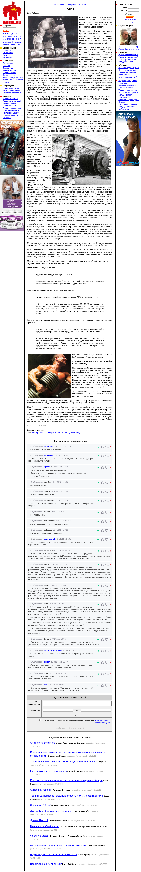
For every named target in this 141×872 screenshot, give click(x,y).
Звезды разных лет (11, 44)
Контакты (7, 117)
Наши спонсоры (10, 106)
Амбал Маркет (124, 109)
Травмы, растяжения (127, 90)
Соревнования (9, 73)
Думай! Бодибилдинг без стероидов (51, 812)
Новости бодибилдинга (128, 68)
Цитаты (121, 102)
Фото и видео (124, 75)
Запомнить (131, 14)
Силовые (82, 4)
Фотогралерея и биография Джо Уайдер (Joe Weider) (56, 432)
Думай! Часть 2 (39, 821)
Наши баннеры (9, 103)
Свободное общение (127, 104)
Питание (6, 65)
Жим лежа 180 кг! (40, 806)
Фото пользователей (127, 77)
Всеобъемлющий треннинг (46, 864)
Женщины (16, 42)
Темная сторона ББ (127, 88)
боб (46, 685)
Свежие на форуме (127, 72)
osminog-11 (49, 539)
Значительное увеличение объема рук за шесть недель (63, 762)
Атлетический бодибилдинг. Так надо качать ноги (59, 846)
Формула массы (39, 836)
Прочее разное (9, 82)
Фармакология (9, 70)
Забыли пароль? (130, 19)
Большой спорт (125, 95)
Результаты (8, 50)
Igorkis (47, 467)
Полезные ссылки (11, 110)
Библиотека (59, 4)
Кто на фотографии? (127, 59)
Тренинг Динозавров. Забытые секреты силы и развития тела (67, 796)
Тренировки (8, 63)
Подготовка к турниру (128, 92)
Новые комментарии (127, 70)
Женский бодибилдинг (13, 77)
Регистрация (129, 22)
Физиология (8, 68)
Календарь (8, 57)
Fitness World (124, 97)
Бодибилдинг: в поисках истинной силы (53, 855)
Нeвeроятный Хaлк (53, 650)
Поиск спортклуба (11, 88)
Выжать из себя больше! (44, 827)
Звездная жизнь (10, 75)
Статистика (8, 52)
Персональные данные (13, 115)
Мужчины (7, 42)
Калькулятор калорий (128, 57)
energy (47, 662)
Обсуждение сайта (126, 107)
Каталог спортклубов (12, 90)
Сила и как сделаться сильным (48, 772)
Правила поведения (12, 108)
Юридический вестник (13, 80)
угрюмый (48, 455)
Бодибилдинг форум (127, 81)
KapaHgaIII (49, 446)
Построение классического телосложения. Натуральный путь (66, 781)
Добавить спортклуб (12, 93)
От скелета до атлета (42, 743)
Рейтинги (7, 55)
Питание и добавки (127, 85)
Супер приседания (41, 790)
